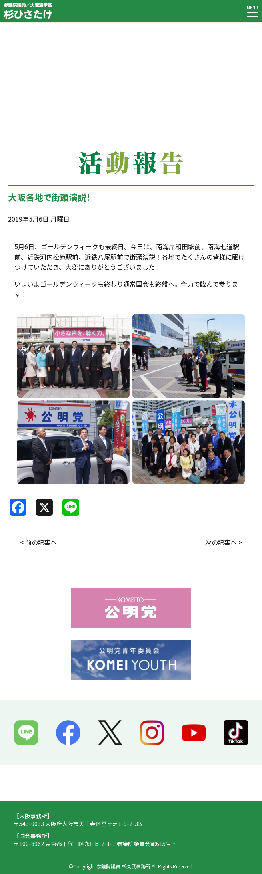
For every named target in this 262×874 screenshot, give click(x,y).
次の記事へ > (223, 542)
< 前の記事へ (38, 542)
